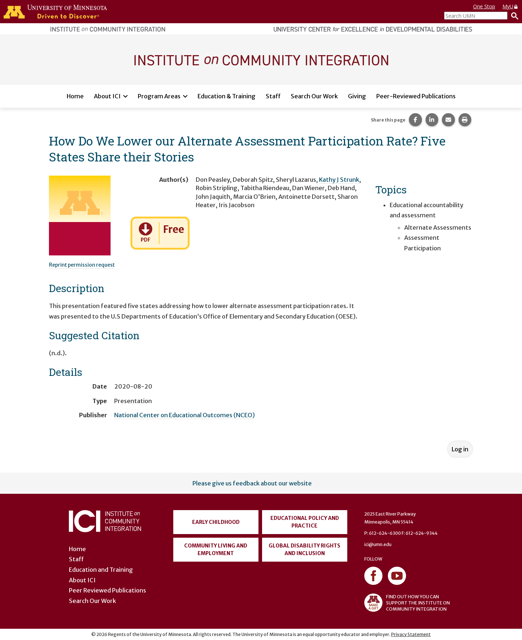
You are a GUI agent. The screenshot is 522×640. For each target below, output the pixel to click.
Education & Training (227, 96)
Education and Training (101, 569)
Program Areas (159, 96)
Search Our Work (314, 96)
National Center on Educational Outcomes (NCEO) (184, 415)
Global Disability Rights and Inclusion (304, 549)
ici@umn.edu (378, 544)
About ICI (107, 96)
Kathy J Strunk (339, 179)
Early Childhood (216, 522)
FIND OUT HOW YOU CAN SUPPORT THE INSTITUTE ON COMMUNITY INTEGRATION (407, 603)
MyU (510, 6)
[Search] (513, 16)
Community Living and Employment (215, 549)
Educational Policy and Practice (304, 522)
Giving (357, 96)
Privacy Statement (411, 634)
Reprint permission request (82, 265)
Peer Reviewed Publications (107, 590)
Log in (460, 449)
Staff (273, 96)
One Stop (484, 6)
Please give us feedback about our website (252, 483)
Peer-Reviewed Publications (416, 96)
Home (75, 96)
